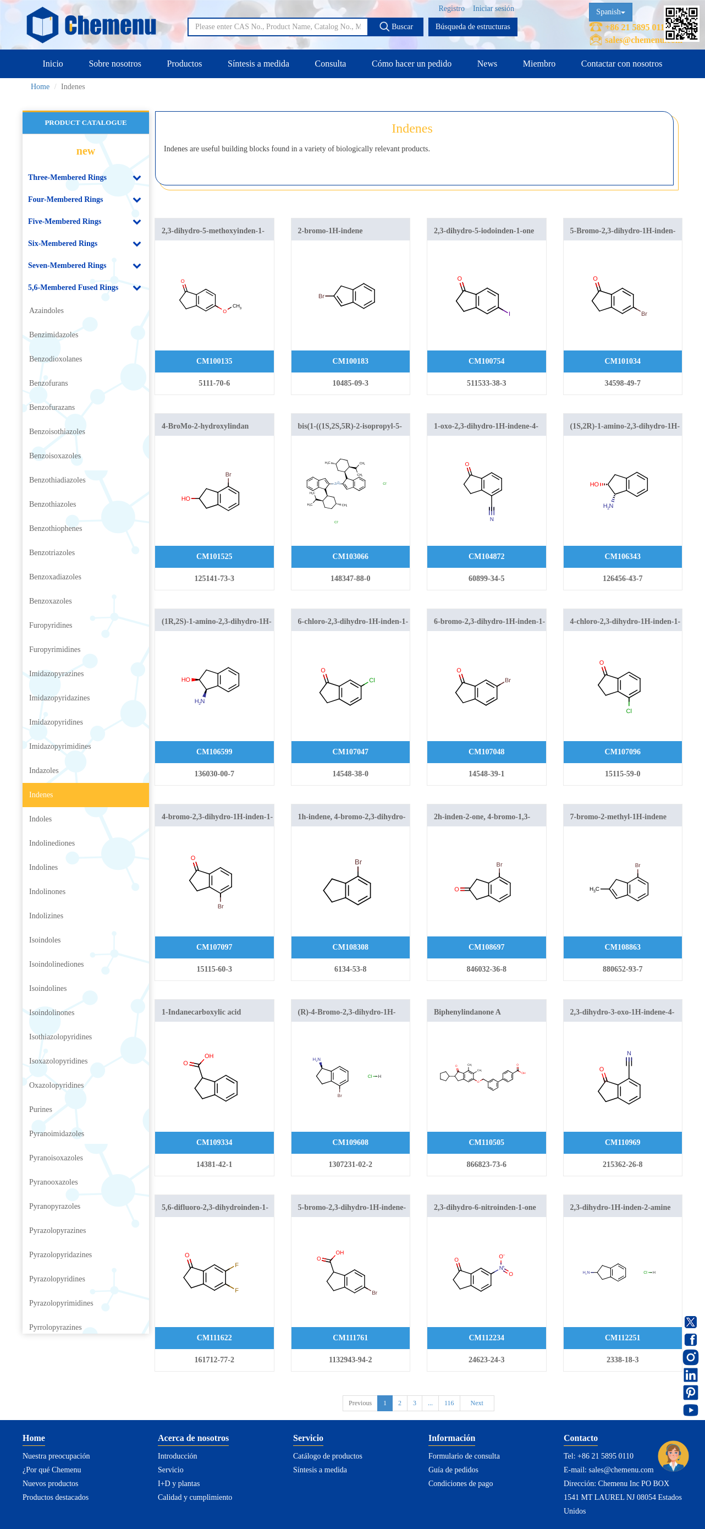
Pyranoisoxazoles (56, 1158)
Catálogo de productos (327, 1456)
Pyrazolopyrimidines (61, 1303)
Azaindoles (46, 310)
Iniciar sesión (493, 8)
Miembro (539, 63)
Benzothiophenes (55, 528)
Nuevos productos (51, 1483)
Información (451, 1438)
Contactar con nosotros (622, 63)
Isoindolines (48, 988)
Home (40, 87)
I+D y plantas (179, 1483)
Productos (184, 63)
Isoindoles (45, 940)
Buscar (396, 26)
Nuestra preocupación (56, 1456)
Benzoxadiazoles (55, 577)
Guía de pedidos (453, 1470)
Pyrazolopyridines (57, 1279)
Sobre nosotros (115, 63)
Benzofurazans (52, 407)
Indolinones (47, 891)
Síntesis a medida (258, 63)
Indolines (43, 867)
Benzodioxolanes (55, 359)
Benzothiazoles (52, 504)
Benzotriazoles (52, 553)
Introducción (177, 1456)
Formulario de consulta (464, 1456)
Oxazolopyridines (56, 1085)
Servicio (171, 1470)
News (487, 63)
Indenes (41, 795)
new (85, 151)
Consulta (330, 63)
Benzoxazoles (50, 601)
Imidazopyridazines (59, 698)
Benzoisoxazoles (55, 456)
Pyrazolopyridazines (60, 1255)
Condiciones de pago (460, 1483)
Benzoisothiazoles (57, 432)
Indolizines (46, 916)
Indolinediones (52, 843)
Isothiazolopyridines (60, 1037)
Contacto (581, 1438)
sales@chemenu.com (643, 40)
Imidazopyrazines (56, 674)
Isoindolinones (51, 1013)
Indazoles (44, 770)
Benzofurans (48, 383)
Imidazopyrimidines (60, 746)
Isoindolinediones (56, 964)
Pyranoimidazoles (56, 1134)
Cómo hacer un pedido (411, 63)
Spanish (610, 12)
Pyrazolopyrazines (57, 1230)
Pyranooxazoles (53, 1182)
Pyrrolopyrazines (55, 1327)
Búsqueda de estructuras (473, 27)
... (430, 1403)
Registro (452, 8)
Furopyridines (51, 625)
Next (477, 1403)
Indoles (40, 819)
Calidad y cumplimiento (195, 1497)
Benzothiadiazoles (57, 480)
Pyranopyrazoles (54, 1206)
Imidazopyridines (56, 722)
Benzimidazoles (53, 335)
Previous (360, 1403)
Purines (40, 1109)
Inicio (53, 63)
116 (449, 1403)
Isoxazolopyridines (58, 1061)
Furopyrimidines (54, 649)
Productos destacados (56, 1497)
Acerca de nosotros (193, 1438)
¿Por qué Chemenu (52, 1470)
